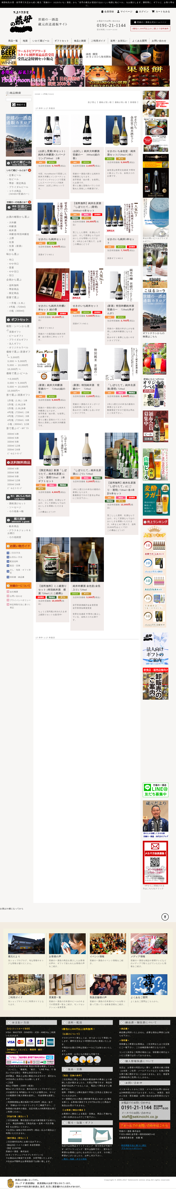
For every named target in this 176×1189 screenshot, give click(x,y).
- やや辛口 (13, 263)
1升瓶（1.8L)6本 (16, 408)
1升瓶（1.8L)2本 (16, 404)
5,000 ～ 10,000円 (17, 365)
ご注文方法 (15, 553)
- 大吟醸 (11, 222)
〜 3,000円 (13, 357)
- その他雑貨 (14, 537)
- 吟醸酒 (11, 226)
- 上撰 (10, 238)
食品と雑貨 (80, 41)
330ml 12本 (14, 445)
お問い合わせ (159, 41)
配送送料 (14, 561)
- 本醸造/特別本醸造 (18, 234)
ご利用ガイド (98, 41)
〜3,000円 (13, 379)
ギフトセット (62, 41)
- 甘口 (10, 275)
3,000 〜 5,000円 (17, 361)
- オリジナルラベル (18, 347)
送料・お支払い (118, 41)
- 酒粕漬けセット (16, 503)
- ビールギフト (15, 335)
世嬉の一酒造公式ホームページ (150, 22)
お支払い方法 (16, 557)
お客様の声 (55, 956)
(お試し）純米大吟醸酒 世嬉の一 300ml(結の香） (87, 155)
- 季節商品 (13, 289)
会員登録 (107, 11)
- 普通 (10, 267)
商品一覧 (13, 41)
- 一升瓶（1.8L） (16, 303)
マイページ (125, 11)
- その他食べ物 (15, 511)
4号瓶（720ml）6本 (18, 420)
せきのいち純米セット (86, 306)
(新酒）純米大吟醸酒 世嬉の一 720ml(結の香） (51, 389)
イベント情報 (97, 956)
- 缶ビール (13, 179)
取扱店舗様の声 (98, 997)
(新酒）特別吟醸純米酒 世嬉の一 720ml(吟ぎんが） (122, 309)
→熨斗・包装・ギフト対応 (74, 1159)
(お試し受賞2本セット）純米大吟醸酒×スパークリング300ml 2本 (52, 155)
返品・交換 (15, 565)
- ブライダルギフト (18, 339)
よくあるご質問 (139, 997)
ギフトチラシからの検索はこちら (154, 334)
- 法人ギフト (14, 343)
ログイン (142, 11)
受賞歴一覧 (55, 997)
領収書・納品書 (17, 577)
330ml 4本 (13, 434)
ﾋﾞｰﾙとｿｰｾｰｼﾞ (14, 453)
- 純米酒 (11, 230)
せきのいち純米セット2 (51, 239)
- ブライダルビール (18, 187)
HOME (37, 94)
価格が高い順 (121, 102)
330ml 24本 (14, 449)
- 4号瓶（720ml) (16, 307)
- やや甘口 (13, 271)
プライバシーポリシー (20, 600)
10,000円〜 (13, 390)
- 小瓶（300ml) (15, 311)
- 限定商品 (13, 293)
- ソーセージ (14, 507)
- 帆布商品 (13, 526)
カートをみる (161, 11)
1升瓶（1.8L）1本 (17, 400)
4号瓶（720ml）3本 (18, 416)
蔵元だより (14, 956)
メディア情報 (138, 956)
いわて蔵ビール (41, 41)
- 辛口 (10, 259)
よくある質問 (139, 41)
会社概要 (14, 592)
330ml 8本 (13, 441)
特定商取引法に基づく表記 (133, 1145)
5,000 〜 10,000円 (17, 386)
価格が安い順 (105, 102)
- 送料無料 (13, 285)
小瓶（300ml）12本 (18, 424)
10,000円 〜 (14, 369)
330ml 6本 (13, 438)
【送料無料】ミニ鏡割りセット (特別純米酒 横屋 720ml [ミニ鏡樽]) (52, 589)
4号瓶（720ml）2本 (18, 412)
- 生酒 (10, 242)
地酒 (25, 41)
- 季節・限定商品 (16, 183)
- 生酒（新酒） (15, 246)
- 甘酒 (10, 250)
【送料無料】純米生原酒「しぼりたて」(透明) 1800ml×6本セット (87, 207)
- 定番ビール (14, 175)
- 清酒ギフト (14, 331)
